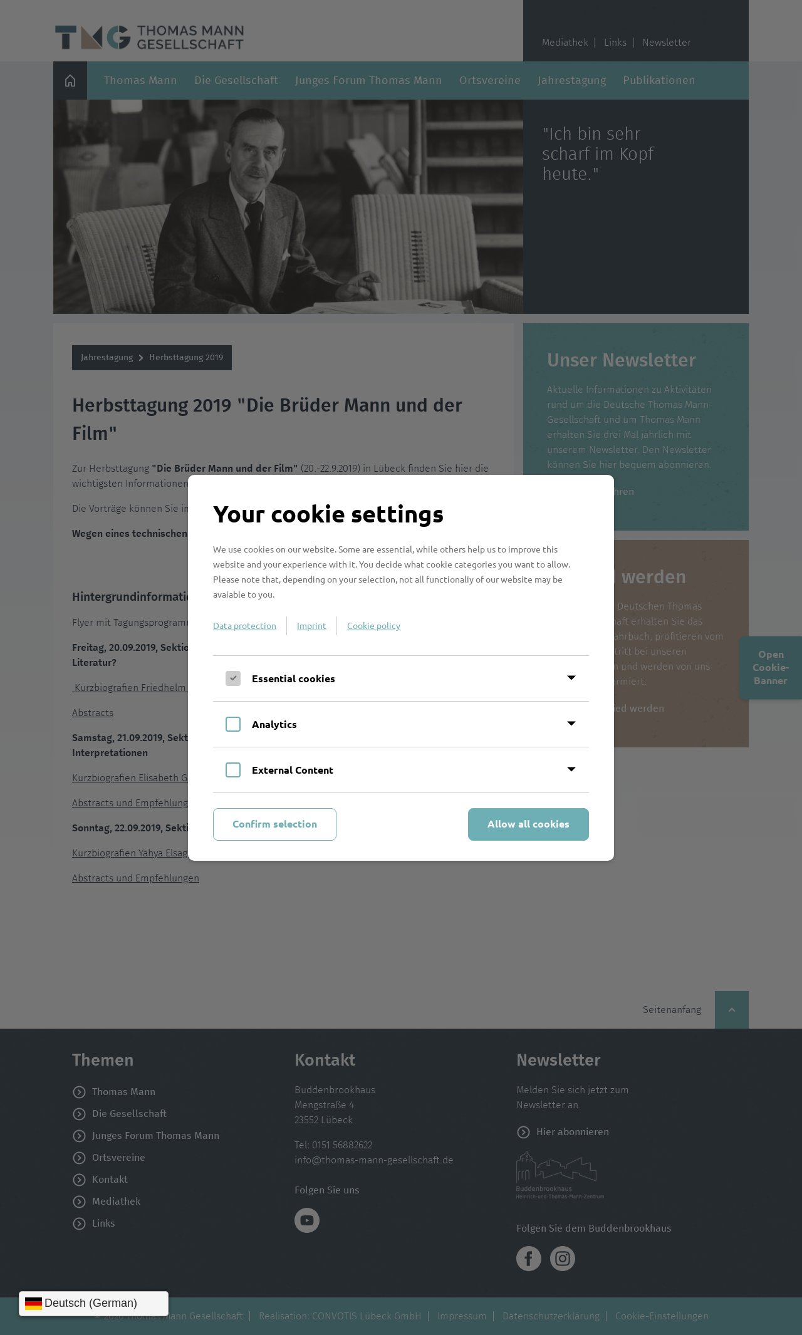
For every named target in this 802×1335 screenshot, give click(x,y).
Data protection (244, 625)
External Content (292, 769)
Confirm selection (274, 823)
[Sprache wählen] (93, 1303)
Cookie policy (373, 625)
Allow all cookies (528, 823)
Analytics (274, 723)
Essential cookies (293, 678)
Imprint (311, 625)
